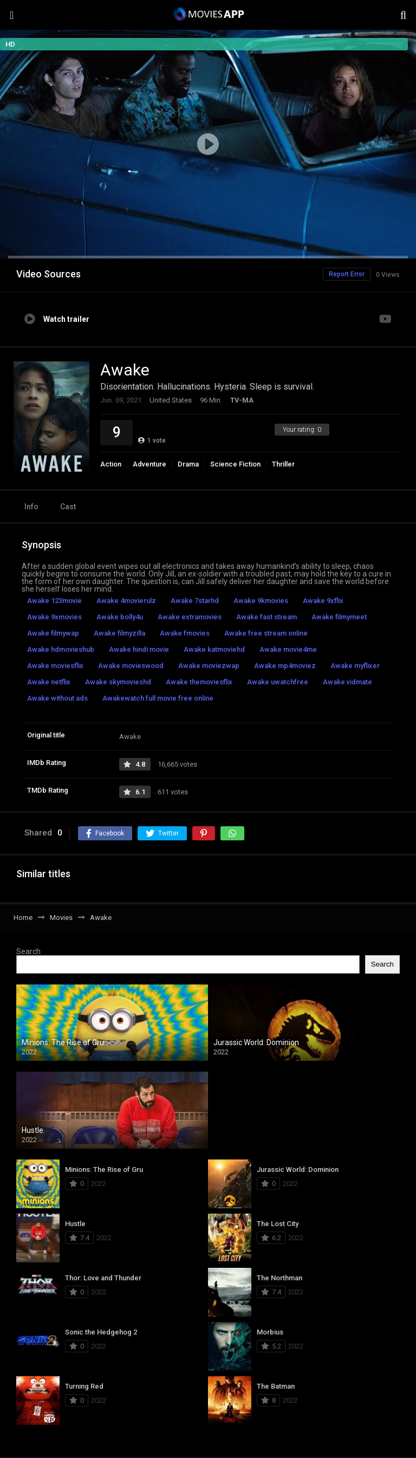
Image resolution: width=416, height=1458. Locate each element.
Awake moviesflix (55, 666)
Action (110, 464)
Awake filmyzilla (119, 633)
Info (31, 506)
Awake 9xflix (323, 601)
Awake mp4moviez (285, 666)
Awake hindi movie (139, 649)
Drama (188, 464)
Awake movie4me (288, 649)
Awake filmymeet (339, 617)
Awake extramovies (190, 617)
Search (28, 951)
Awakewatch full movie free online (157, 698)
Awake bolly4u (119, 617)
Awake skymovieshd (118, 682)
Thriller (283, 464)
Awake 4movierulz (126, 601)
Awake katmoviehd (214, 649)
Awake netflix (48, 682)
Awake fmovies (185, 633)
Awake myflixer (355, 666)
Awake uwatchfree (277, 682)
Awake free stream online (266, 633)
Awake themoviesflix (199, 682)
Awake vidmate (347, 682)
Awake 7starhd (195, 601)
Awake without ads (57, 698)
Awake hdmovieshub (60, 649)
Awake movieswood (131, 666)
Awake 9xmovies (54, 617)
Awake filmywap (53, 633)
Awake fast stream (266, 617)
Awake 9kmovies (260, 601)
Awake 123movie (54, 601)
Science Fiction (235, 464)
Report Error (347, 274)
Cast (68, 506)
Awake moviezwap (208, 666)
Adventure (149, 464)
